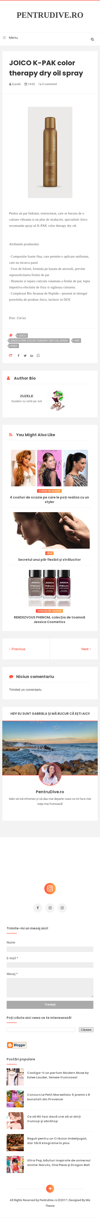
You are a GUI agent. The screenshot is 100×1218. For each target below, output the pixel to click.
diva (49, 553)
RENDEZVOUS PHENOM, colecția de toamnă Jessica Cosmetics (49, 619)
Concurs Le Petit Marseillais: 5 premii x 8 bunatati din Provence (58, 1097)
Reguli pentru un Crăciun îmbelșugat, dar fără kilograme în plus (57, 1140)
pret (14, 345)
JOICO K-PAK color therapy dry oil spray (39, 340)
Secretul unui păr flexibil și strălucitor (49, 559)
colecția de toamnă (49, 610)
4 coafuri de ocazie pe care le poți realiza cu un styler (49, 499)
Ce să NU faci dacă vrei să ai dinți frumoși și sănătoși (54, 1118)
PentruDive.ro (50, 15)
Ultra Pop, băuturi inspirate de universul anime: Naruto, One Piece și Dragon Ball (58, 1162)
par (76, 340)
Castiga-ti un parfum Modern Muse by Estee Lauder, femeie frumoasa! (58, 1075)
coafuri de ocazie (49, 490)
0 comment (48, 84)
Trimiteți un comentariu (25, 689)
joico (22, 335)
